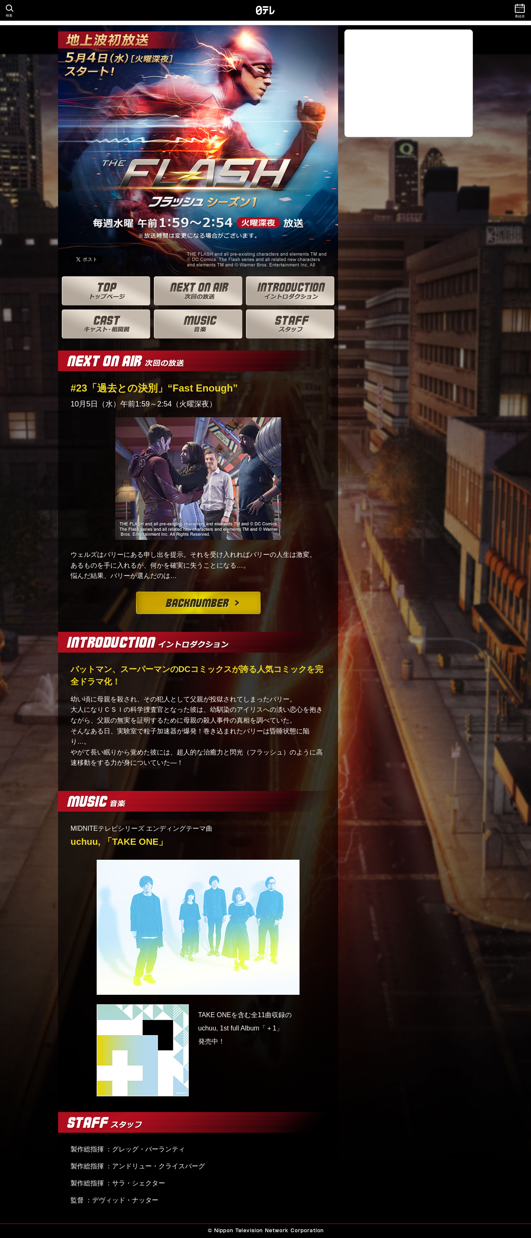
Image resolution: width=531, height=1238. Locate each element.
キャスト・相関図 (106, 324)
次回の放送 (198, 290)
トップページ (106, 290)
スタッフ (290, 324)
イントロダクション (290, 290)
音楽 (198, 324)
